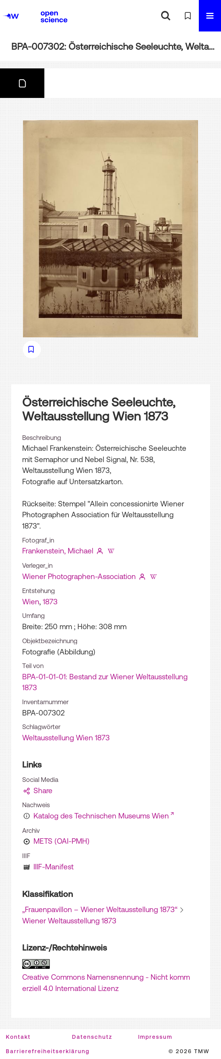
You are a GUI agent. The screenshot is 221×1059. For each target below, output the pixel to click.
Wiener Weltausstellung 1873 (69, 920)
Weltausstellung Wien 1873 (66, 737)
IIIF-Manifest (53, 866)
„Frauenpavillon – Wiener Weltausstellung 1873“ (99, 909)
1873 (50, 601)
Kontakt (18, 1037)
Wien (30, 601)
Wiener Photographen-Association (79, 576)
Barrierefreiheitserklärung (47, 1051)
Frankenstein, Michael (57, 550)
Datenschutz (92, 1037)
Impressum (155, 1037)
